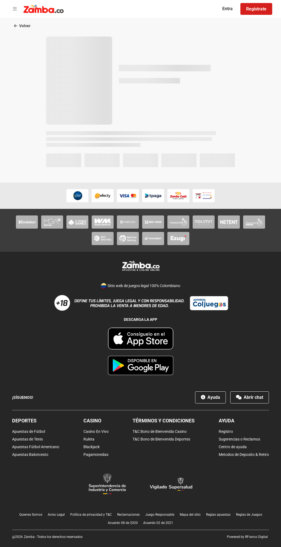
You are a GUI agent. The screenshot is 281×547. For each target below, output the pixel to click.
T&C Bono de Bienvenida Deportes (161, 439)
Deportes (24, 420)
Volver (22, 26)
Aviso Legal (56, 515)
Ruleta (88, 439)
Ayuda (210, 397)
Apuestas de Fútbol (28, 431)
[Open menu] (15, 9)
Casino (92, 420)
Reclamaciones (128, 515)
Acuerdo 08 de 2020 (123, 523)
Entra (227, 8)
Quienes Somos (30, 515)
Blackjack (91, 447)
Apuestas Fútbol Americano (35, 447)
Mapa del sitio (190, 515)
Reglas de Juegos (249, 515)
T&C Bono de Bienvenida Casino (160, 431)
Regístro (226, 431)
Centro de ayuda (233, 447)
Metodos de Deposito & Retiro (244, 454)
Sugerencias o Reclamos (239, 439)
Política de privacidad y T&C (91, 515)
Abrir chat (249, 397)
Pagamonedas (95, 454)
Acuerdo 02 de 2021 (158, 523)
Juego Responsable (159, 515)
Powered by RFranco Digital (247, 537)
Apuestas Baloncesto (30, 454)
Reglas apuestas (218, 515)
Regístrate (256, 9)
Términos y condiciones (164, 420)
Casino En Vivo (96, 431)
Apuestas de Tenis (27, 439)
